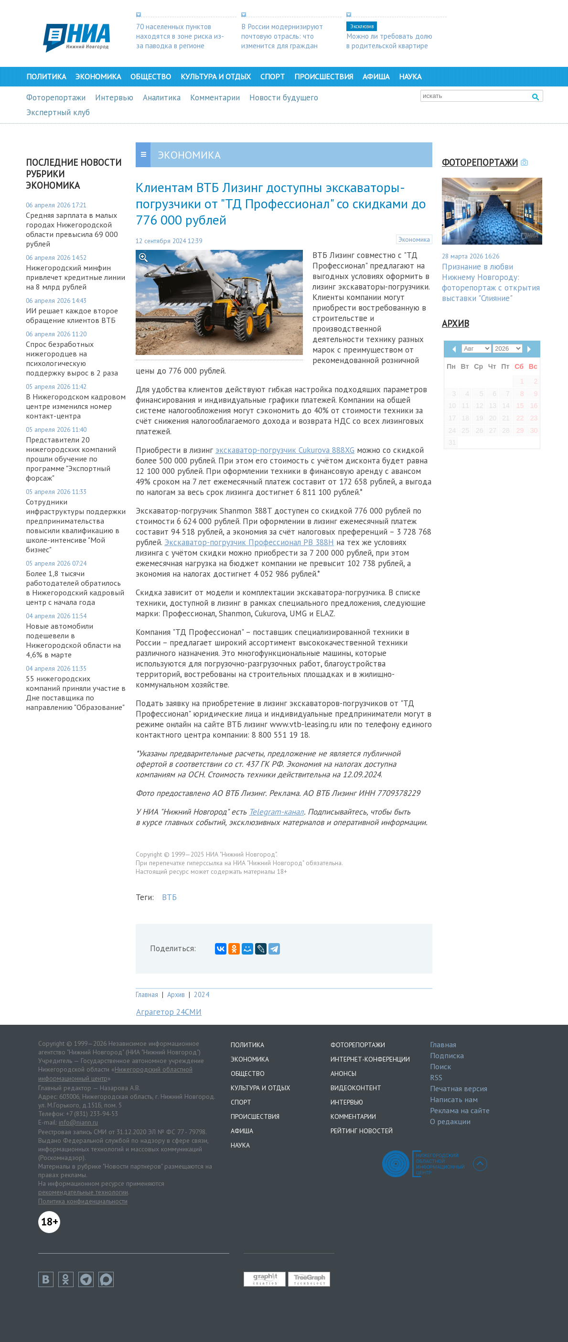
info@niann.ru (78, 1122)
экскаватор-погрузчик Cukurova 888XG (284, 450)
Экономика (98, 76)
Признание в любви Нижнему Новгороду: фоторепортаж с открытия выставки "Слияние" (491, 282)
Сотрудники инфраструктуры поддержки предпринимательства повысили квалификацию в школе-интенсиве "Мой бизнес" (76, 525)
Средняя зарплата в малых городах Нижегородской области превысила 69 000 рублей (72, 229)
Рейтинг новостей (362, 1131)
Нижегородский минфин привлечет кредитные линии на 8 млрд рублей (75, 277)
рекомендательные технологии (83, 1192)
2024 (201, 994)
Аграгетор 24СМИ (169, 1012)
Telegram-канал (276, 811)
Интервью (114, 97)
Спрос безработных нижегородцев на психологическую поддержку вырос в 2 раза (72, 358)
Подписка (447, 1055)
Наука (410, 76)
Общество (150, 76)
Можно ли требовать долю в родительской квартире (389, 40)
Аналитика (162, 97)
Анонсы (343, 1073)
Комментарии (215, 97)
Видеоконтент (356, 1088)
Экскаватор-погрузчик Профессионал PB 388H (249, 542)
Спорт (272, 76)
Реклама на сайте (460, 1110)
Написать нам (454, 1099)
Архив (176, 994)
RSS (436, 1077)
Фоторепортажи (56, 97)
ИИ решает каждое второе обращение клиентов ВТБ (72, 315)
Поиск (440, 1066)
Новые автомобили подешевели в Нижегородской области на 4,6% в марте (73, 640)
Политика (46, 76)
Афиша (376, 76)
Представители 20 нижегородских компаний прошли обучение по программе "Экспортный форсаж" (71, 459)
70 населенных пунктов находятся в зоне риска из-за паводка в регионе (180, 35)
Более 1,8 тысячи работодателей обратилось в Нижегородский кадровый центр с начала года (75, 588)
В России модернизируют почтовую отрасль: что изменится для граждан (282, 35)
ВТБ (169, 897)
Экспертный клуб (58, 112)
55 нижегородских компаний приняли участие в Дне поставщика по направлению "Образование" (76, 693)
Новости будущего (283, 97)
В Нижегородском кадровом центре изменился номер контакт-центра (76, 406)
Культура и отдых (216, 76)
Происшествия (323, 76)
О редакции (450, 1121)
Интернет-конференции (370, 1059)
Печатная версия (458, 1088)
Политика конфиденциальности (83, 1201)
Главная (147, 994)
